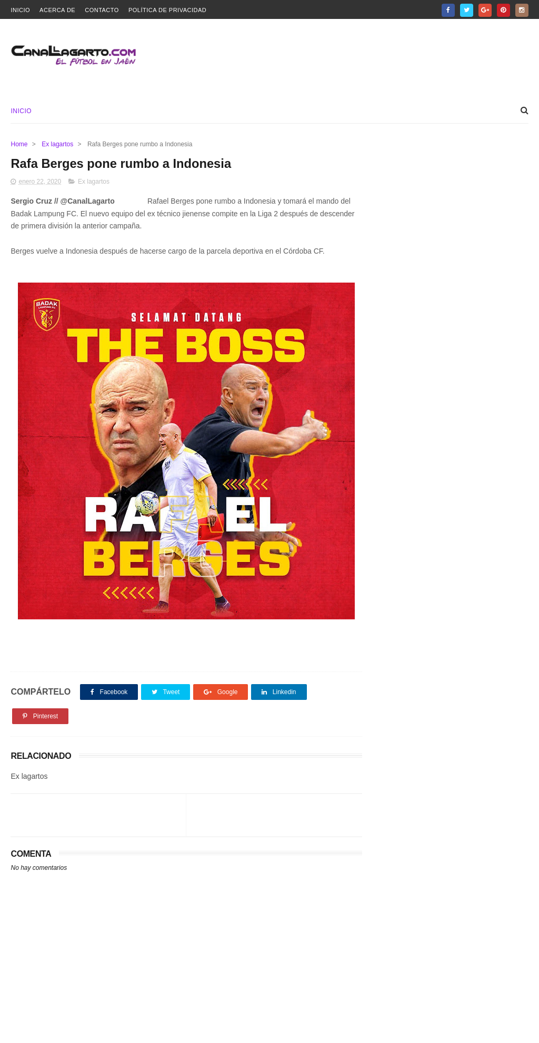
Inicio (20, 10)
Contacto (102, 10)
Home (19, 144)
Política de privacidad (167, 10)
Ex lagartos (57, 144)
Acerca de (57, 10)
